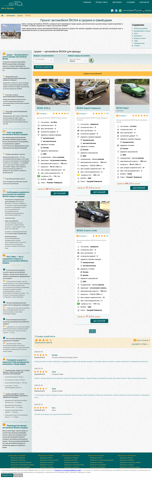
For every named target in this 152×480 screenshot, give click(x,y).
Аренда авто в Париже (71, 458)
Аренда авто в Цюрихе (127, 465)
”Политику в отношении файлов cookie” (67, 470)
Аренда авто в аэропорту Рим (49, 460)
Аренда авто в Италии (45, 455)
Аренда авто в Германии (17, 455)
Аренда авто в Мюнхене (18, 460)
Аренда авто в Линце (96, 462)
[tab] (87, 2)
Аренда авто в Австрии (96, 455)
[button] (44, 60)
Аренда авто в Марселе (71, 462)
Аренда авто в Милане (47, 462)
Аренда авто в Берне (126, 458)
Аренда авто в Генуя (46, 465)
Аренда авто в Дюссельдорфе (20, 467)
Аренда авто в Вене (96, 458)
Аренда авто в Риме (46, 458)
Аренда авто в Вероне (47, 467)
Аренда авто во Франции (71, 455)
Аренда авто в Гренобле (71, 467)
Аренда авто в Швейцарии (127, 455)
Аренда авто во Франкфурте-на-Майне (22, 465)
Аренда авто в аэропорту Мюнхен (21, 462)
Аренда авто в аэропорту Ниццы (74, 465)
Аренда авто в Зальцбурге (98, 465)
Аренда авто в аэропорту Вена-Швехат (102, 460)
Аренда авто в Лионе (70, 460)
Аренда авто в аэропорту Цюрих (130, 467)
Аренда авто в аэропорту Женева (130, 462)
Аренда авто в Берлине (18, 458)
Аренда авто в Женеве (127, 460)
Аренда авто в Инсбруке (97, 467)
